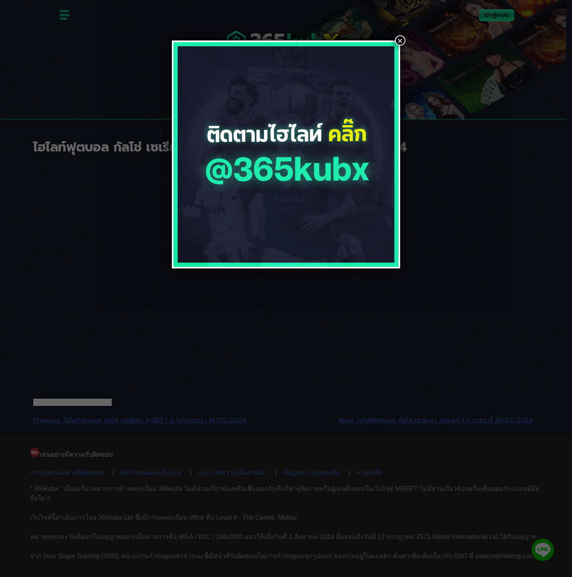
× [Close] (400, 40)
